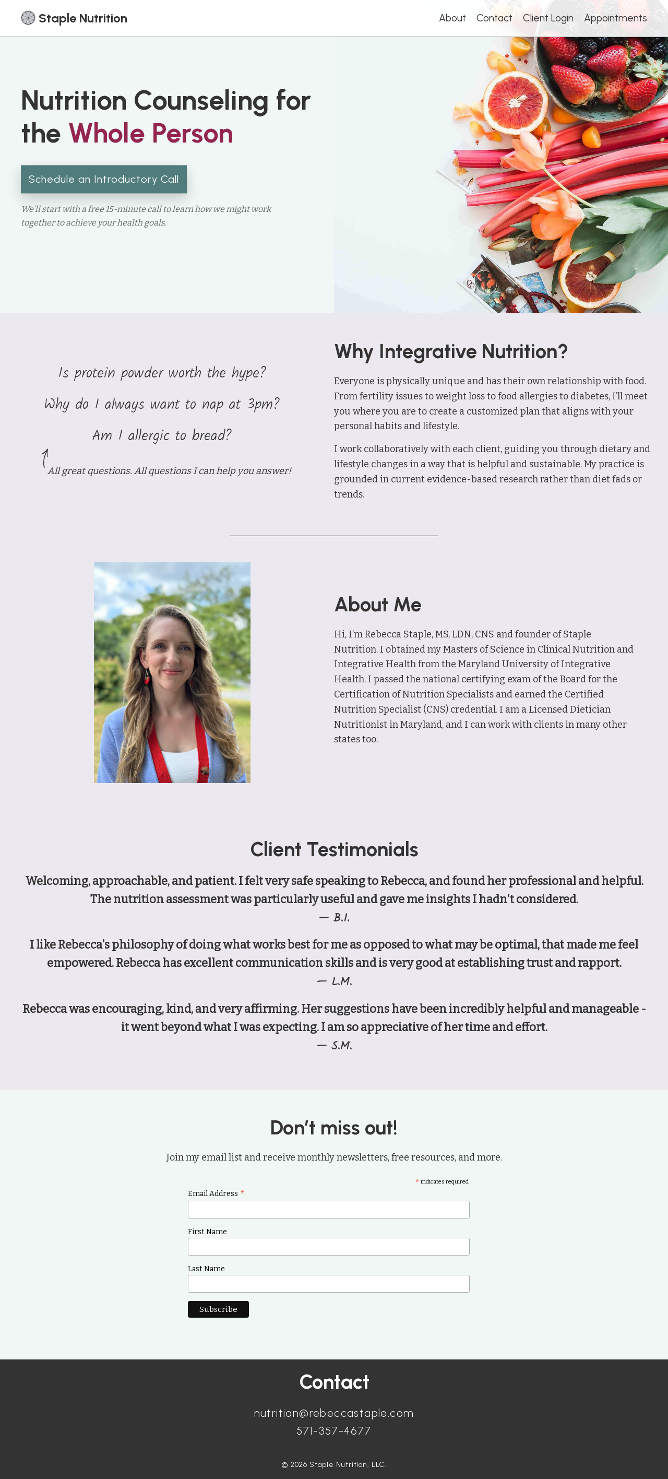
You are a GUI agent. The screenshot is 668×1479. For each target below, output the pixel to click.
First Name (207, 1231)
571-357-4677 (334, 1430)
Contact (494, 18)
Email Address (216, 1193)
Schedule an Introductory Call (104, 179)
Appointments (615, 18)
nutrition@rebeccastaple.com (334, 1412)
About (452, 18)
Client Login (548, 18)
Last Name (206, 1268)
